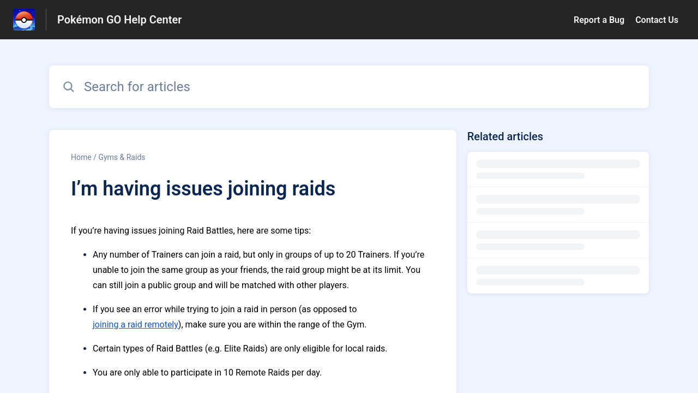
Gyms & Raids (121, 157)
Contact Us (656, 20)
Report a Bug (599, 20)
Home (81, 157)
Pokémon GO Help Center (119, 19)
